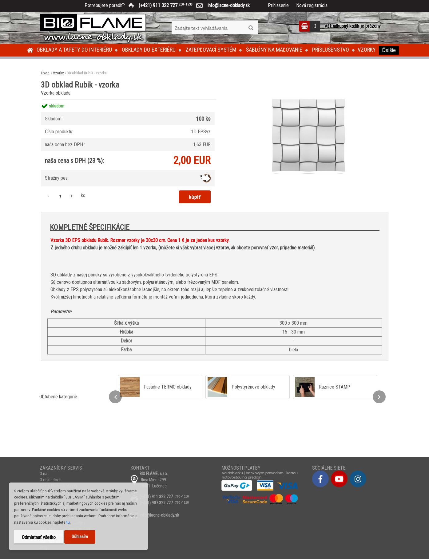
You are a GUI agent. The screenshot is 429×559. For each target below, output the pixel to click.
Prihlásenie (278, 5)
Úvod (45, 73)
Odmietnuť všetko (39, 537)
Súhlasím (80, 536)
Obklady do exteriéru (149, 49)
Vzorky (367, 49)
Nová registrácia (312, 5)
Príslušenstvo (330, 49)
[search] (250, 28)
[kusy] (60, 195)
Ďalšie (388, 50)
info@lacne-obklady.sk (226, 5)
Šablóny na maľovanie (274, 49)
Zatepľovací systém (210, 49)
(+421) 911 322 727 (170, 5)
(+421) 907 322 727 (156, 502)
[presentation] (115, 396)
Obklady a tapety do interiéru (74, 49)
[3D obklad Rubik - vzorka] (307, 100)
